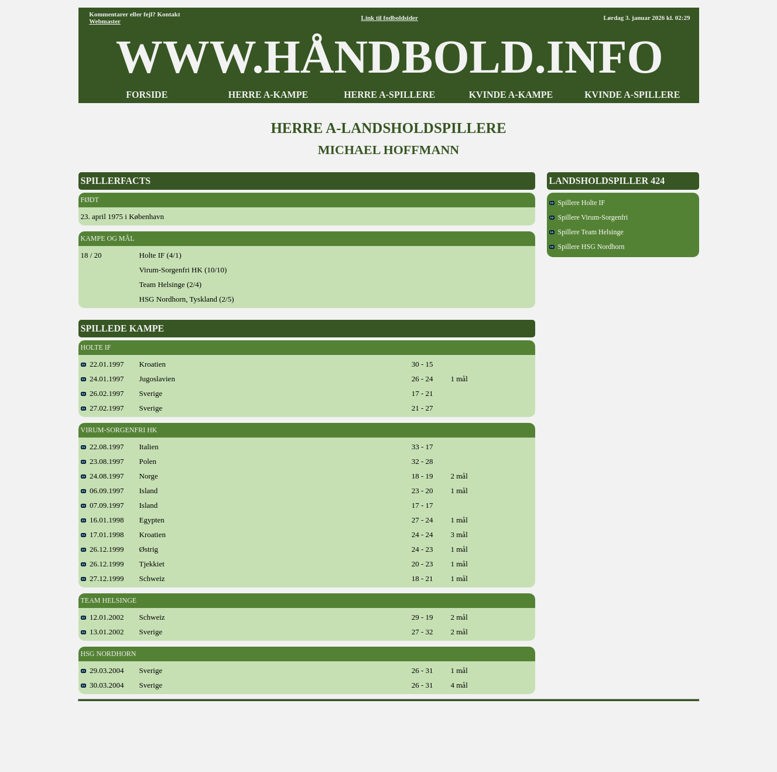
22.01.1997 (102, 364)
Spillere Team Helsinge (586, 232)
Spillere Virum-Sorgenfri (588, 217)
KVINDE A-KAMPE (511, 95)
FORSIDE (146, 95)
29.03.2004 (102, 670)
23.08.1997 (102, 461)
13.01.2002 (102, 631)
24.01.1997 (102, 378)
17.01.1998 (102, 534)
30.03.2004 (102, 685)
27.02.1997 (102, 408)
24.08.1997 (102, 476)
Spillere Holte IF (577, 203)
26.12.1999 (102, 549)
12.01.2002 (102, 617)
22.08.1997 (102, 446)
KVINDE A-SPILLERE (632, 95)
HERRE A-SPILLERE (389, 95)
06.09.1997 (102, 490)
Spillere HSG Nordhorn (587, 246)
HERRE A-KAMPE (268, 95)
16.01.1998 (102, 519)
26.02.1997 (102, 393)
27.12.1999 (102, 578)
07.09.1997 (102, 505)
